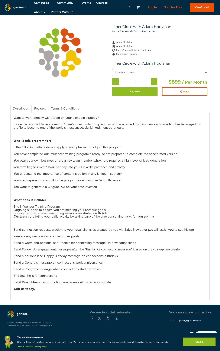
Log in (152, 7)
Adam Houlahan (124, 42)
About (40, 12)
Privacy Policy (40, 347)
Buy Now (135, 91)
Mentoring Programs (126, 54)
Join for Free (173, 7)
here (50, 325)
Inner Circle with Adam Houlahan (133, 31)
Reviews (40, 108)
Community (66, 2)
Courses (102, 2)
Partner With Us (62, 12)
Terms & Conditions (65, 108)
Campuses (43, 2)
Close (199, 341)
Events (86, 2)
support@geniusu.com (189, 320)
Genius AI (202, 7)
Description (21, 108)
